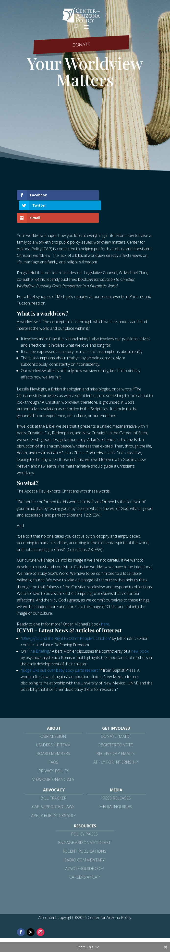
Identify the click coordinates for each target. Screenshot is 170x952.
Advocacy (54, 779)
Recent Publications (84, 841)
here (105, 613)
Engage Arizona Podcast (84, 832)
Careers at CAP (84, 866)
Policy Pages (84, 823)
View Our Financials (53, 769)
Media (116, 779)
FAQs (53, 751)
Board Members (53, 743)
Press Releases (115, 787)
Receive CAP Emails (116, 743)
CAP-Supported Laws (53, 796)
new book (139, 640)
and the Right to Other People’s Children (66, 628)
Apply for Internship (115, 751)
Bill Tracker (53, 787)
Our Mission (53, 726)
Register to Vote (115, 734)
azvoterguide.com (84, 858)
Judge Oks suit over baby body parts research (61, 659)
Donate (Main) (116, 726)
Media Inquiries (115, 796)
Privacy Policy (53, 760)
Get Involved (116, 717)
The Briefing (38, 640)
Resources (85, 815)
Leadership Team (53, 734)
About (54, 717)
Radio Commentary (84, 849)
